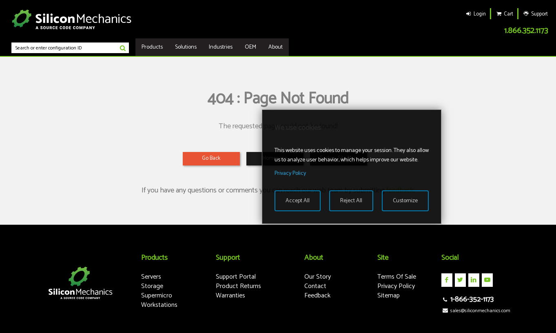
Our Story (317, 276)
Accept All (298, 201)
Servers (151, 276)
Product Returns (238, 286)
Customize (405, 201)
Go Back (211, 158)
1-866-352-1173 (467, 299)
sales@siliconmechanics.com (475, 310)
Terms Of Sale (396, 276)
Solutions (186, 47)
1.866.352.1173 (526, 31)
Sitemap (388, 295)
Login (475, 14)
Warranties (230, 295)
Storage (152, 286)
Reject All (351, 201)
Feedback (317, 295)
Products (152, 47)
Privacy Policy (396, 286)
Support (535, 14)
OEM (250, 47)
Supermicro (156, 295)
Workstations (159, 305)
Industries (221, 47)
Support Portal (236, 276)
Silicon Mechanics (71, 19)
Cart (504, 14)
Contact (315, 286)
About (275, 47)
